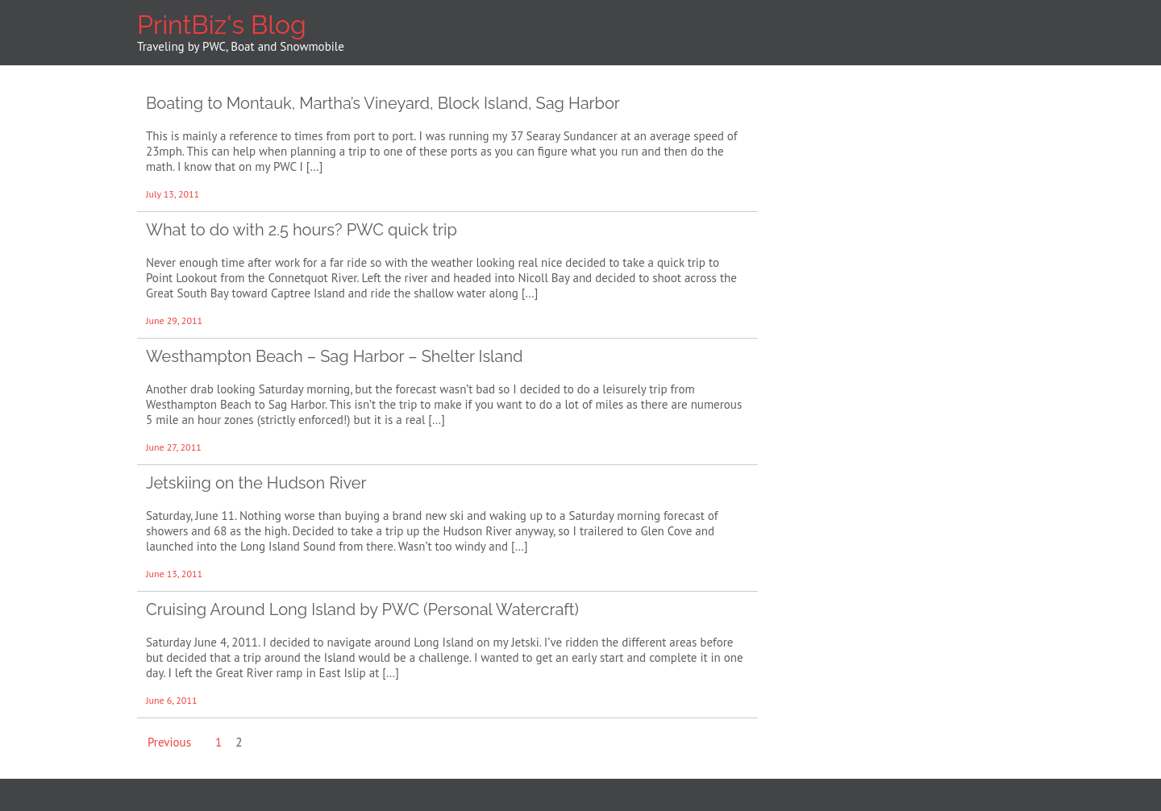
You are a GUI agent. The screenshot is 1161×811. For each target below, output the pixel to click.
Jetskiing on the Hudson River (256, 483)
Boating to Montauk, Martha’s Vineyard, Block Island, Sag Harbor (383, 103)
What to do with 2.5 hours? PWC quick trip (301, 229)
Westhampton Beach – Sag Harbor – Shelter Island (334, 356)
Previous (169, 742)
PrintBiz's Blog (221, 25)
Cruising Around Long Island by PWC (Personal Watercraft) (362, 609)
